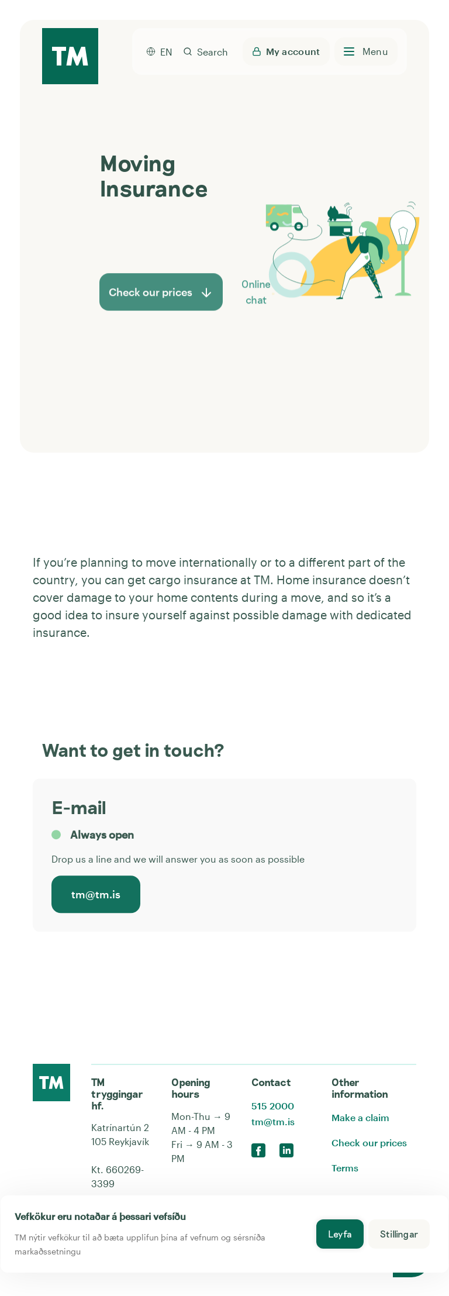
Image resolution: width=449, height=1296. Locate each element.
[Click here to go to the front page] (51, 1082)
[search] (205, 51)
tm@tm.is (95, 895)
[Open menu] (366, 51)
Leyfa (340, 1233)
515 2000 (272, 1105)
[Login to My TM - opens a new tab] (286, 51)
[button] (273, 301)
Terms (344, 1167)
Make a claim (360, 1117)
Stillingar (399, 1233)
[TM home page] (70, 57)
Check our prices (369, 1142)
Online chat (258, 301)
